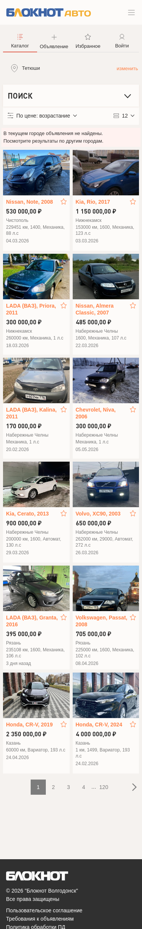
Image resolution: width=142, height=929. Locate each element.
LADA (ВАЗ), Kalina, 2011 (31, 413)
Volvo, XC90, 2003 (98, 514)
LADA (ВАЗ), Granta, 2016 (32, 621)
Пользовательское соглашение (44, 910)
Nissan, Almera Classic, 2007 (95, 309)
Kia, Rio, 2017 (93, 202)
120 (103, 787)
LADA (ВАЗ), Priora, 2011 (31, 309)
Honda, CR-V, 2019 (29, 725)
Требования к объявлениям (40, 919)
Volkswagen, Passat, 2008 (102, 621)
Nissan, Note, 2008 (29, 202)
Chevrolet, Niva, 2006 (96, 413)
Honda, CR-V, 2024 (99, 725)
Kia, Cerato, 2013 (27, 514)
